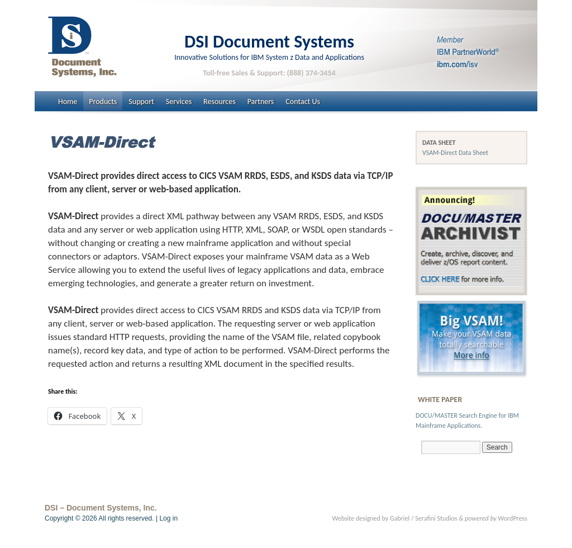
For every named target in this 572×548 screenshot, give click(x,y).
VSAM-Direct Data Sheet (455, 153)
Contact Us (302, 101)
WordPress (512, 518)
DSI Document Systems (269, 42)
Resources (219, 101)
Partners (260, 101)
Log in (168, 518)
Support (141, 101)
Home (67, 101)
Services (179, 101)
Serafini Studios (436, 518)
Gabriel (399, 518)
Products (103, 101)
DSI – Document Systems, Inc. (101, 507)
